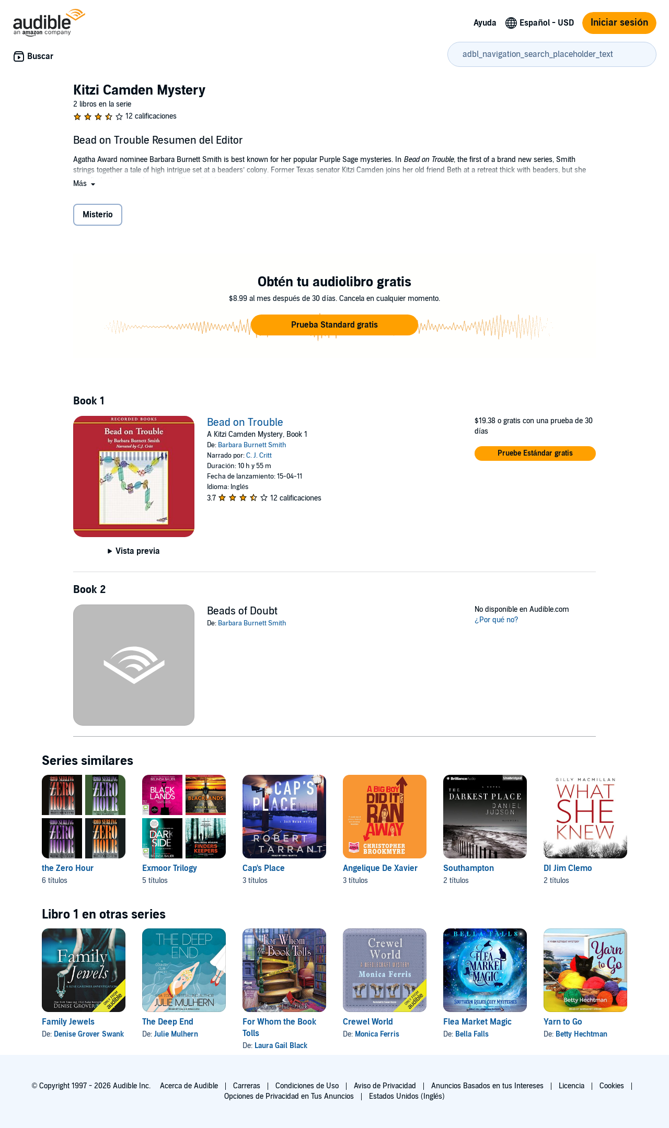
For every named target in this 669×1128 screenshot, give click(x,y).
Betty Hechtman (581, 1034)
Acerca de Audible (189, 1086)
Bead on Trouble (245, 422)
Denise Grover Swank (89, 1034)
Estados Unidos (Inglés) (407, 1096)
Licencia (571, 1086)
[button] (85, 183)
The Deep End (167, 1022)
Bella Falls (472, 1034)
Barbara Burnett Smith (252, 445)
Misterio (98, 215)
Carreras (246, 1086)
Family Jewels (68, 1022)
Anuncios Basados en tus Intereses (487, 1086)
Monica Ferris (377, 1034)
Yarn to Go (563, 1022)
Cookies (611, 1086)
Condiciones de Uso (307, 1086)
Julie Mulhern (176, 1034)
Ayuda (485, 23)
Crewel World (368, 1022)
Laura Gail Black (281, 1045)
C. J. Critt (259, 455)
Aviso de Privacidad (385, 1086)
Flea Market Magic (477, 1022)
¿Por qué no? (496, 619)
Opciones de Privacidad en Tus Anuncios (289, 1096)
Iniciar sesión (619, 22)
